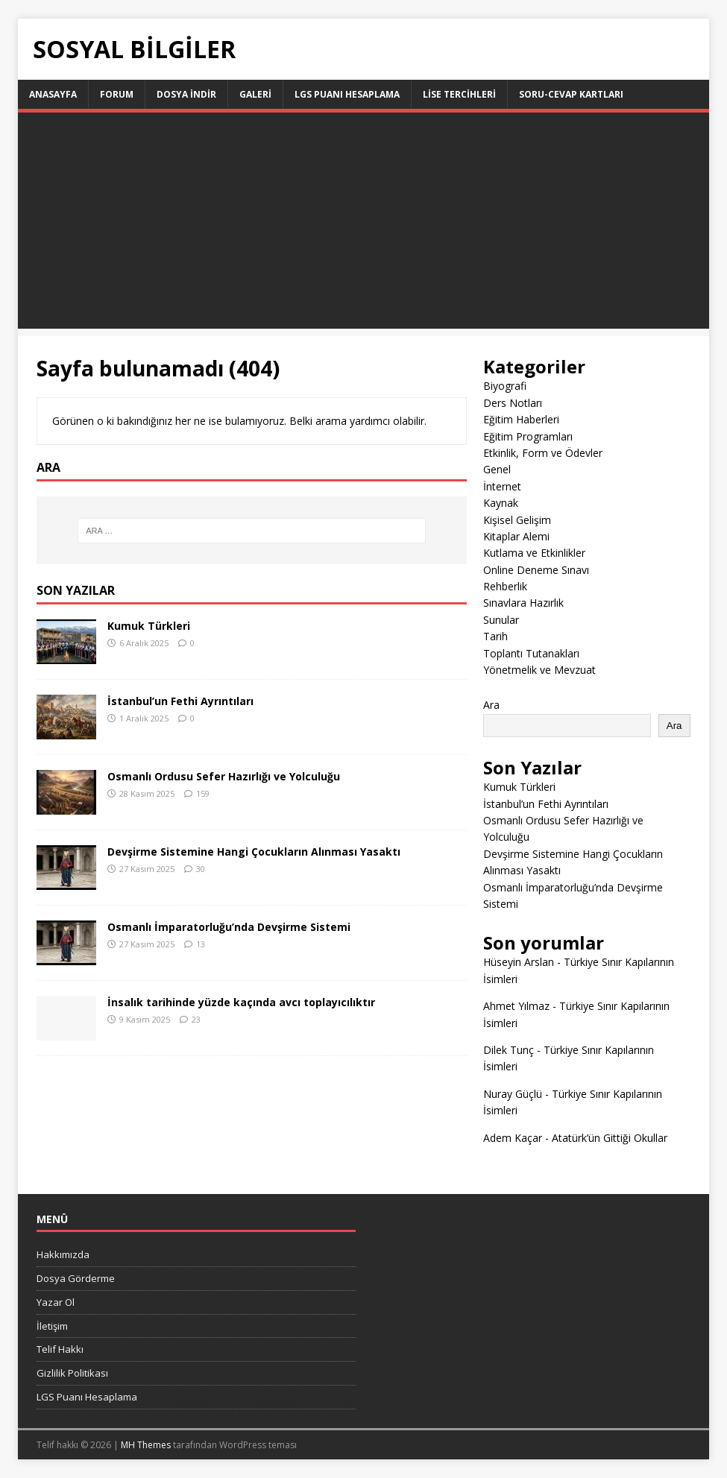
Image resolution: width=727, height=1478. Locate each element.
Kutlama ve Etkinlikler (534, 553)
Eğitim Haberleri (521, 419)
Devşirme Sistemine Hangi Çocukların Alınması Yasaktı (253, 851)
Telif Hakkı (60, 1349)
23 (196, 1019)
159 (203, 793)
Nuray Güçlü (512, 1094)
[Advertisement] (364, 224)
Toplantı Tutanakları (531, 653)
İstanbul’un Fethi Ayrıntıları (180, 701)
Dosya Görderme (76, 1278)
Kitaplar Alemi (516, 536)
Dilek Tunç (508, 1050)
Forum (116, 94)
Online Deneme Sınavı (536, 570)
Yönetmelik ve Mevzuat (539, 670)
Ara (491, 705)
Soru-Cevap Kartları (571, 94)
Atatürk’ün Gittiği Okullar (609, 1138)
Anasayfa (53, 94)
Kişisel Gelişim (517, 520)
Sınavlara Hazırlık (523, 603)
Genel (497, 469)
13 (200, 944)
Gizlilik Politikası (72, 1373)
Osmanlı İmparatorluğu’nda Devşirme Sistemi (228, 927)
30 (200, 868)
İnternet (502, 486)
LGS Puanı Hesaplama (347, 94)
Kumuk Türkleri (148, 626)
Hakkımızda (63, 1254)
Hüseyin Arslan (518, 962)
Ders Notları (512, 403)
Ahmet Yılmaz (516, 1006)
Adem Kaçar (512, 1138)
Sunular (501, 620)
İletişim (52, 1326)
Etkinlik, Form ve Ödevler (542, 453)
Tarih (495, 636)
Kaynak (500, 503)
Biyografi (504, 386)
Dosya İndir (186, 94)
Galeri (255, 94)
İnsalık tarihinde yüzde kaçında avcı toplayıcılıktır (241, 1002)
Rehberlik (505, 586)
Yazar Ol (56, 1302)
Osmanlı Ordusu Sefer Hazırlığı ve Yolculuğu (223, 776)
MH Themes (146, 1444)
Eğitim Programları (528, 436)
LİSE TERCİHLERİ (459, 94)
